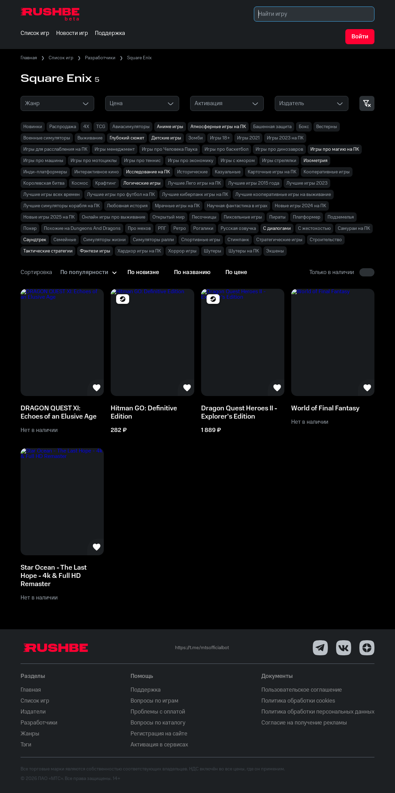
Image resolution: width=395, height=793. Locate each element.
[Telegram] (320, 647)
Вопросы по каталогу (158, 723)
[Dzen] (366, 647)
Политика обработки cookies (298, 701)
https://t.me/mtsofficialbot (202, 647)
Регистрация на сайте (159, 734)
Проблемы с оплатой (158, 712)
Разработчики (100, 57)
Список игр (61, 57)
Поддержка (146, 690)
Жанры (30, 734)
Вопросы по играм (154, 701)
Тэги (26, 745)
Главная (29, 57)
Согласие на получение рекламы (304, 723)
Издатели (33, 712)
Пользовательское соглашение (301, 690)
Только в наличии (331, 272)
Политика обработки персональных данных (317, 712)
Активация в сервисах (159, 745)
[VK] (343, 647)
